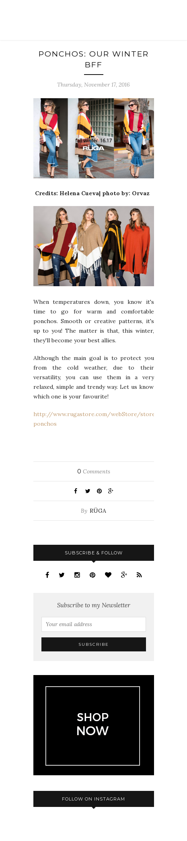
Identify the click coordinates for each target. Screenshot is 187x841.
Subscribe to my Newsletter (93, 605)
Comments (93, 471)
